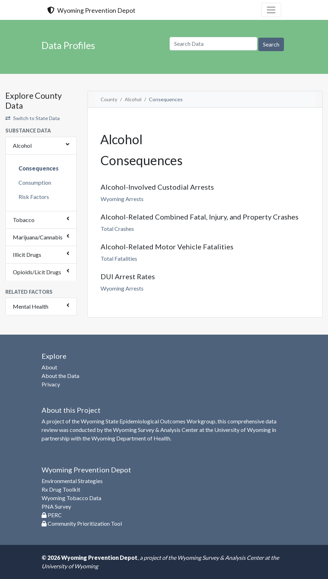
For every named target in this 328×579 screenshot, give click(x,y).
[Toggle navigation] (271, 10)
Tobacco (23, 219)
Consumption (34, 182)
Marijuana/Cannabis (38, 237)
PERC (52, 515)
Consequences (38, 168)
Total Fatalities (119, 258)
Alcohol (22, 145)
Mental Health (30, 306)
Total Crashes (117, 228)
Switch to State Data (32, 118)
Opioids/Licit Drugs (37, 272)
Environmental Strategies (72, 480)
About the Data (60, 375)
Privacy (51, 384)
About (49, 367)
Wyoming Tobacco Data (71, 497)
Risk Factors (33, 196)
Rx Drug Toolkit (61, 489)
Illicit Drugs (27, 254)
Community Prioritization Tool (82, 523)
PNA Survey (56, 506)
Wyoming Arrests (122, 198)
